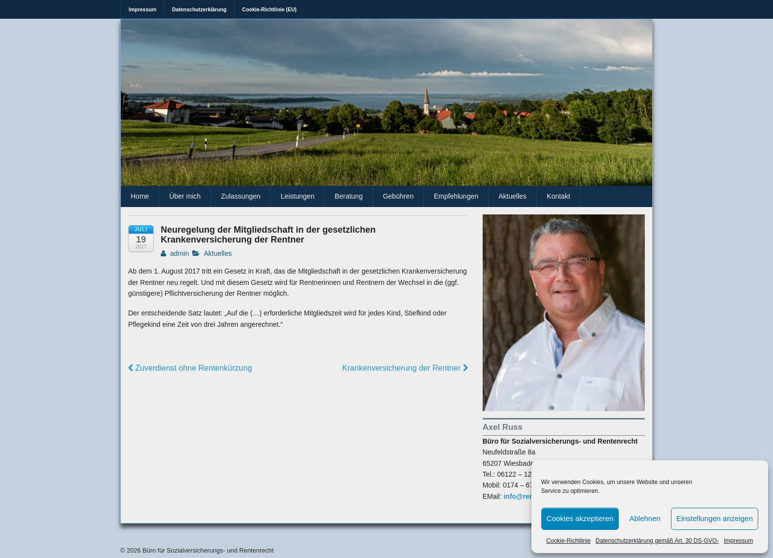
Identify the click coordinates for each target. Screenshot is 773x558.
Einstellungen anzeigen (714, 518)
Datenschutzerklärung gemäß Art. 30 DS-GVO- (657, 540)
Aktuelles (512, 196)
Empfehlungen (456, 196)
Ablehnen (644, 518)
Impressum (738, 540)
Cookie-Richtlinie (568, 540)
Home (140, 196)
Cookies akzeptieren (580, 518)
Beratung (349, 196)
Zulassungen (240, 196)
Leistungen (298, 196)
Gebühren (398, 196)
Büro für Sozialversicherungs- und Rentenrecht (207, 550)
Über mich (185, 196)
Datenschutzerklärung (199, 9)
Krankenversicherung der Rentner (405, 368)
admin (175, 253)
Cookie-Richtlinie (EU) (269, 9)
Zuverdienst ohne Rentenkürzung (190, 368)
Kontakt (558, 196)
